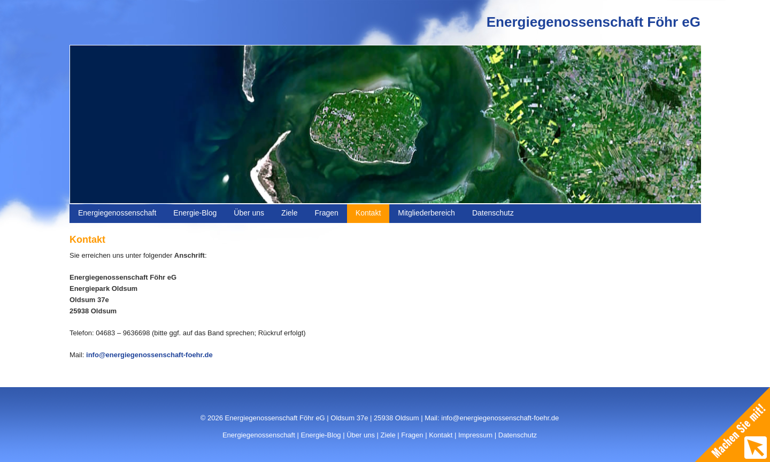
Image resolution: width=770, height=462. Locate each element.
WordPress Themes (675, 443)
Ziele (289, 213)
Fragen (326, 213)
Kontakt (368, 213)
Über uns (249, 213)
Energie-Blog (195, 213)
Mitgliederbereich (426, 213)
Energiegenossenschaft (117, 213)
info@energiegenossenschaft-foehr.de (149, 355)
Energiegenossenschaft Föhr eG (593, 22)
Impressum (475, 435)
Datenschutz (493, 213)
